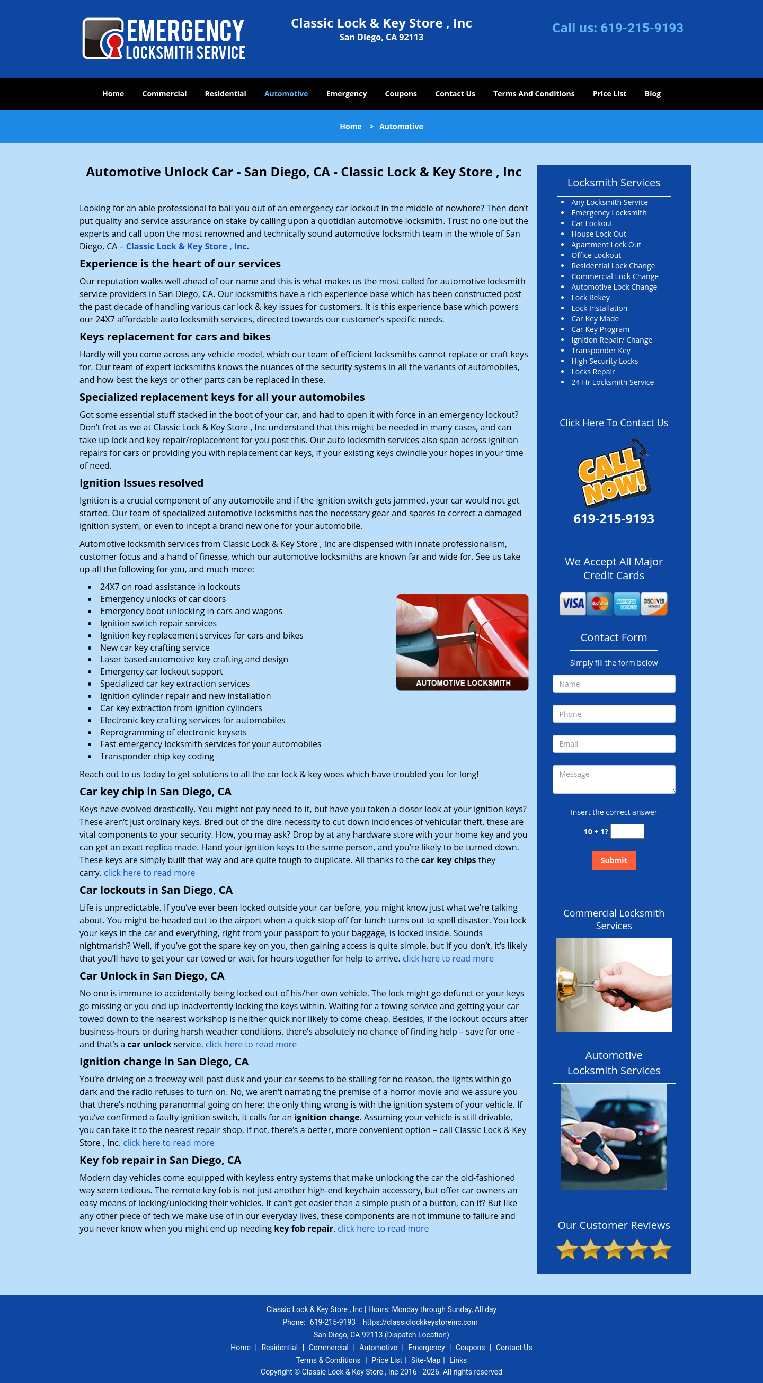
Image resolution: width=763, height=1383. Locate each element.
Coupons (401, 93)
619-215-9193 (642, 28)
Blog (653, 93)
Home (113, 93)
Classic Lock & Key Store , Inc (186, 246)
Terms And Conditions (534, 93)
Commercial (165, 93)
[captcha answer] (627, 831)
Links (458, 1360)
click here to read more (149, 872)
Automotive (286, 93)
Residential (225, 93)
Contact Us (455, 93)
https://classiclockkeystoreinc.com (420, 1322)
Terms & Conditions (328, 1360)
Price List (610, 93)
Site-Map (425, 1360)
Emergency (346, 93)
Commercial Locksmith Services (613, 919)
